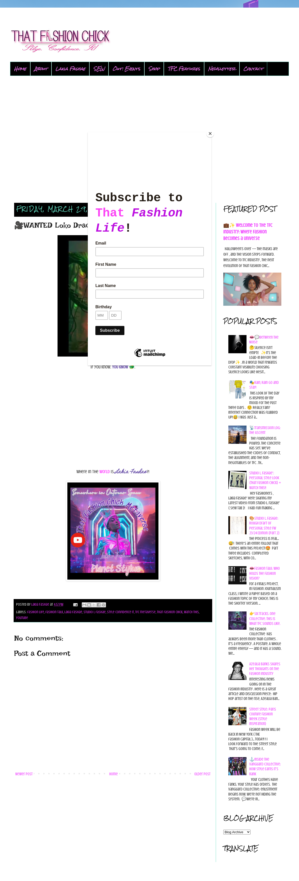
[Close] (210, 133)
